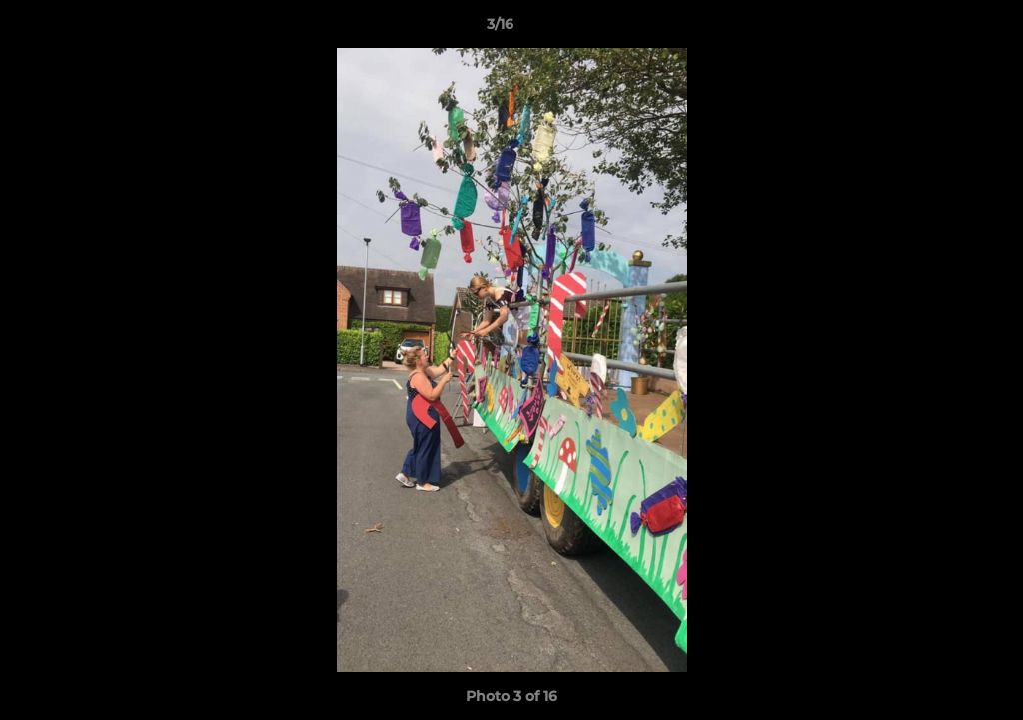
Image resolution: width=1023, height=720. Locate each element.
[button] (939, 29)
